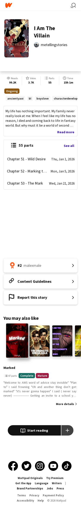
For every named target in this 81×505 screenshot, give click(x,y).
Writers (57, 483)
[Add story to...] (67, 430)
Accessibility (25, 500)
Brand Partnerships (30, 488)
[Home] (38, 5)
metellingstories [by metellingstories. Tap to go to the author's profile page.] (54, 44)
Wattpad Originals (30, 478)
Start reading (34, 430)
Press (60, 488)
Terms (21, 495)
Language (41, 483)
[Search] (73, 5)
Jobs (50, 488)
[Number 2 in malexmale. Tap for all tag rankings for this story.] (40, 265)
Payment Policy (53, 495)
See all (69, 145)
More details (65, 404)
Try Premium (55, 478)
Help (41, 500)
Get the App (23, 483)
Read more (65, 132)
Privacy (34, 495)
